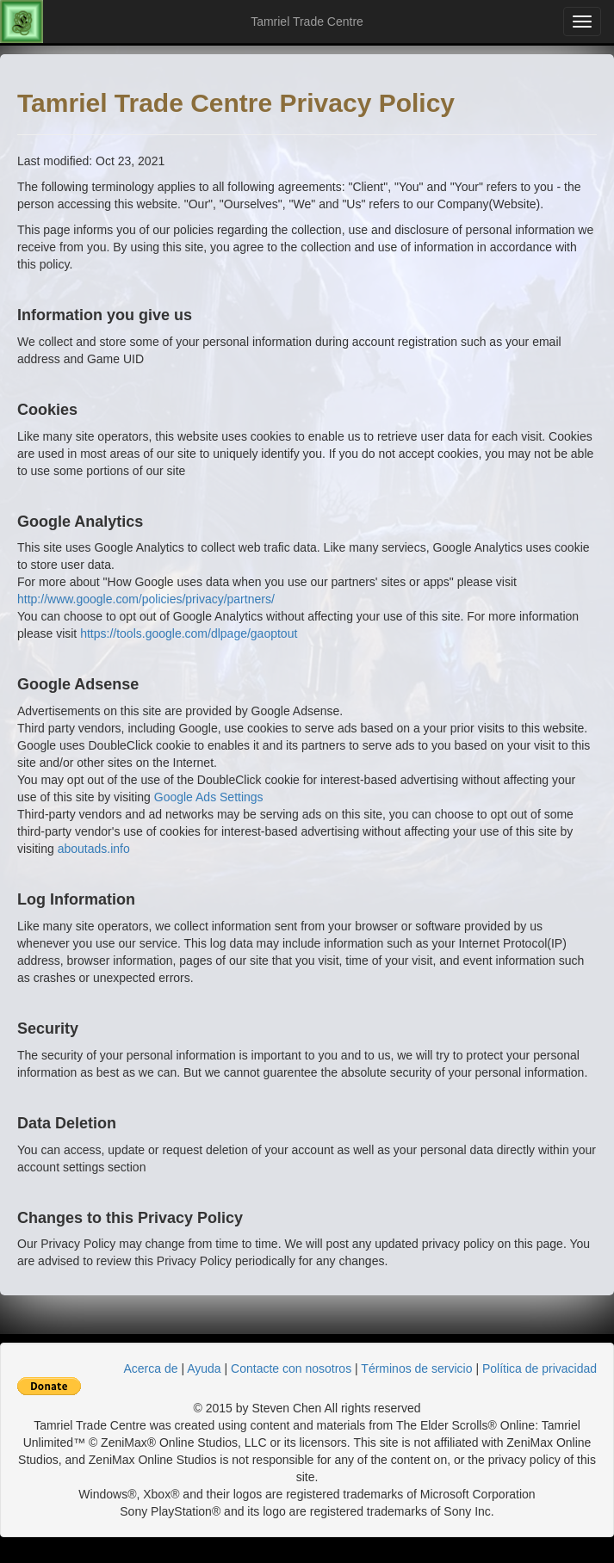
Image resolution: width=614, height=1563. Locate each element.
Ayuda (203, 1368)
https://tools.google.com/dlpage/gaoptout (188, 633)
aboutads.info (94, 849)
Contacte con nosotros (291, 1368)
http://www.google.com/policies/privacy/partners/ (146, 599)
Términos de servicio (416, 1368)
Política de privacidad (539, 1368)
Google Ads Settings (209, 797)
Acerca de (151, 1368)
